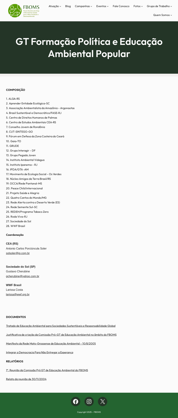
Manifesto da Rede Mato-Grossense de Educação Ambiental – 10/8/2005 (51, 343)
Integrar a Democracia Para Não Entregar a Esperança (39, 352)
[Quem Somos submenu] (171, 15)
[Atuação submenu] (60, 6)
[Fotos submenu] (142, 6)
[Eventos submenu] (108, 6)
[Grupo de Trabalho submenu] (171, 6)
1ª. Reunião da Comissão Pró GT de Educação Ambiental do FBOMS (47, 370)
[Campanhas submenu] (91, 6)
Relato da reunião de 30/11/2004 (26, 379)
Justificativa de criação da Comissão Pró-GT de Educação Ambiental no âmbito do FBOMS (61, 334)
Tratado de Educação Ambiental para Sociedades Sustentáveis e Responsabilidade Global (61, 325)
